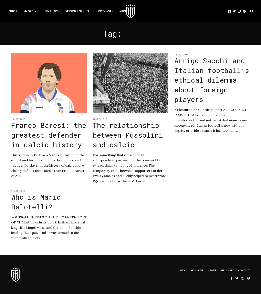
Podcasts (105, 11)
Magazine (30, 11)
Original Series (77, 11)
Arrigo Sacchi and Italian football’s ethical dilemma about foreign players (211, 80)
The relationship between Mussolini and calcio (128, 134)
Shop (13, 11)
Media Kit (227, 270)
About (124, 11)
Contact (244, 270)
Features (51, 11)
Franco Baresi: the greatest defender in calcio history (48, 134)
